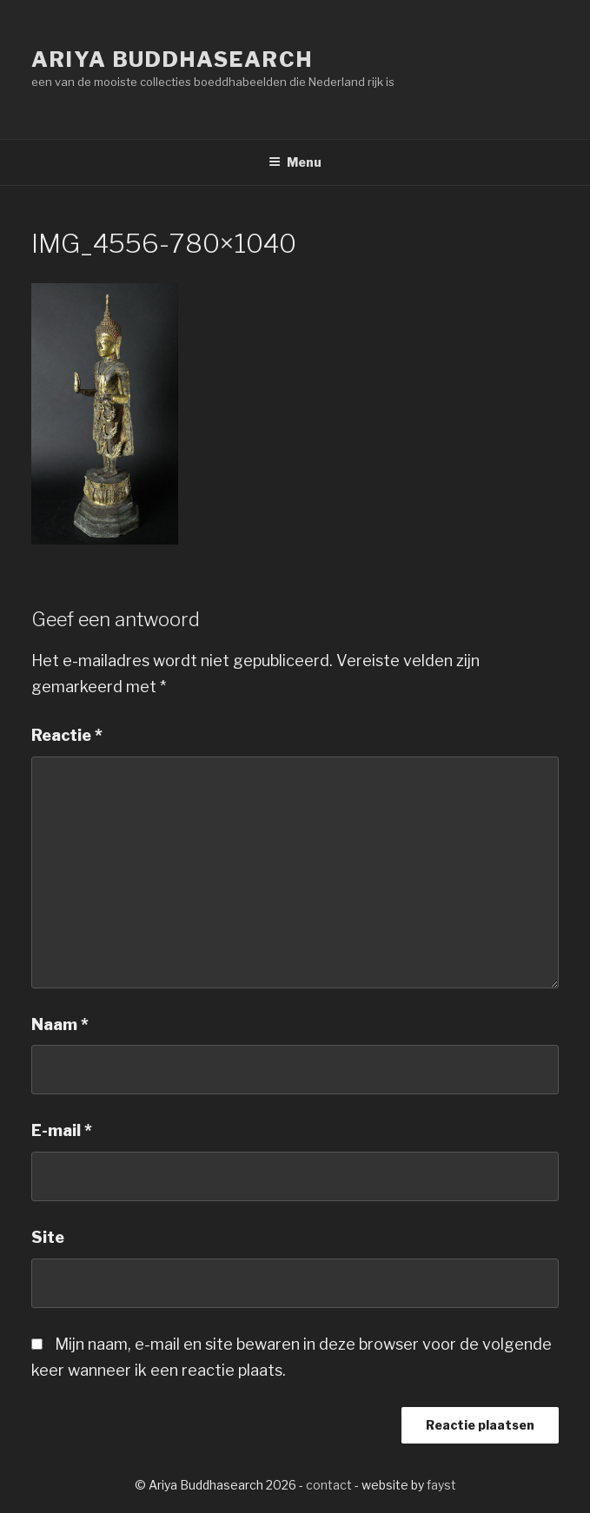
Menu (295, 162)
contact (329, 1484)
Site (47, 1237)
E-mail (61, 1130)
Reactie (67, 735)
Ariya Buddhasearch (172, 59)
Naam (60, 1024)
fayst (441, 1484)
